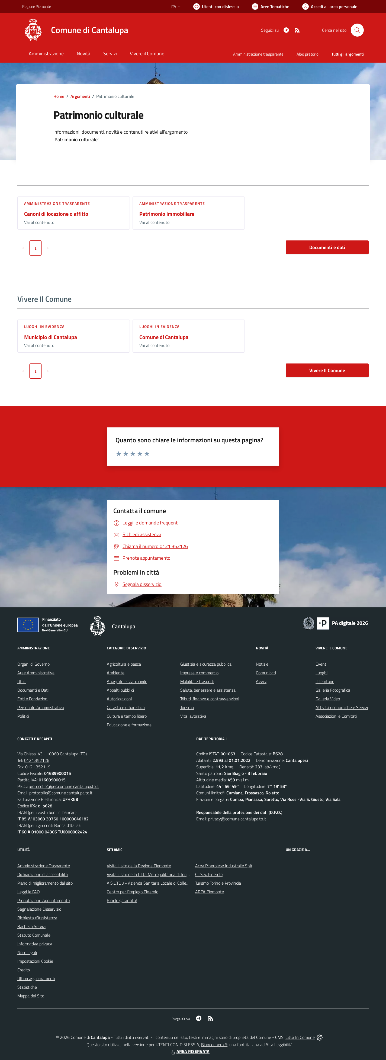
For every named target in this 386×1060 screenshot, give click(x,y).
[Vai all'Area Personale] (330, 6)
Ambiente (115, 672)
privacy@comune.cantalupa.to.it (237, 819)
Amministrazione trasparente (57, 203)
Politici (23, 716)
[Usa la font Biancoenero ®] (216, 6)
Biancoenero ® (214, 1044)
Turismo (187, 707)
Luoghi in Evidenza (44, 326)
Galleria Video (328, 698)
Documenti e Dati (33, 690)
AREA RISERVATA (190, 1051)
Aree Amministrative (35, 672)
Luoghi (321, 672)
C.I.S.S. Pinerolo (209, 874)
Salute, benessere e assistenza (208, 690)
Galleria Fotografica (333, 690)
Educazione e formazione (129, 724)
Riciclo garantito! (122, 900)
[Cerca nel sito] (357, 30)
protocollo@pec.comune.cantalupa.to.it (64, 786)
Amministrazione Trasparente (43, 865)
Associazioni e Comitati (336, 716)
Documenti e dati (327, 247)
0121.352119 (37, 766)
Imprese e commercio (199, 672)
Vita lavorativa (193, 716)
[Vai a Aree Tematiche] (270, 6)
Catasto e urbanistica (126, 707)
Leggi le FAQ (28, 891)
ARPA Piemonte (209, 891)
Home (58, 96)
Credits (23, 969)
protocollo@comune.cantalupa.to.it (60, 793)
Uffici (21, 681)
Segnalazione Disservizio (39, 909)
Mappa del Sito (30, 996)
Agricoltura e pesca (124, 664)
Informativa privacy (34, 943)
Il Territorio (325, 681)
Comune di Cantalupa (163, 337)
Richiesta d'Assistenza (37, 917)
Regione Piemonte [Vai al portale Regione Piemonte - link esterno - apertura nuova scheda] (36, 6)
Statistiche (27, 987)
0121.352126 (36, 760)
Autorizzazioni (119, 698)
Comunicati (266, 672)
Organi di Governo (33, 664)
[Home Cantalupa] (75, 30)
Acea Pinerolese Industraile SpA (223, 865)
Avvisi (261, 681)
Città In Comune (300, 1037)
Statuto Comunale (33, 935)
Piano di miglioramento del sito (45, 883)
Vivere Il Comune (327, 370)
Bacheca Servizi (31, 926)
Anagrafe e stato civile (127, 681)
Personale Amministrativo (40, 707)
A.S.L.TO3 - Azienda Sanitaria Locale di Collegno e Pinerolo (159, 883)
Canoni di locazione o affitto (56, 214)
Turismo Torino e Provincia (218, 883)
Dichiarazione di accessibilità (42, 874)
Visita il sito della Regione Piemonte (139, 865)
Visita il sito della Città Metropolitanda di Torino (149, 874)
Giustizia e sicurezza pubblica (205, 664)
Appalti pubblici (120, 690)
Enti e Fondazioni (32, 698)
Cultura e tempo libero (127, 716)
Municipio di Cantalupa (50, 337)
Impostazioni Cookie (35, 961)
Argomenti (80, 96)
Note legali (27, 952)
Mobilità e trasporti (197, 681)
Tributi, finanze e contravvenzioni (209, 698)
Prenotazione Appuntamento (43, 900)
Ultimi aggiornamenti (36, 978)
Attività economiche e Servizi (342, 707)
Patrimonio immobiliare (166, 214)
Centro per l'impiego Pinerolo (132, 891)
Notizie (262, 664)
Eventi (321, 664)
